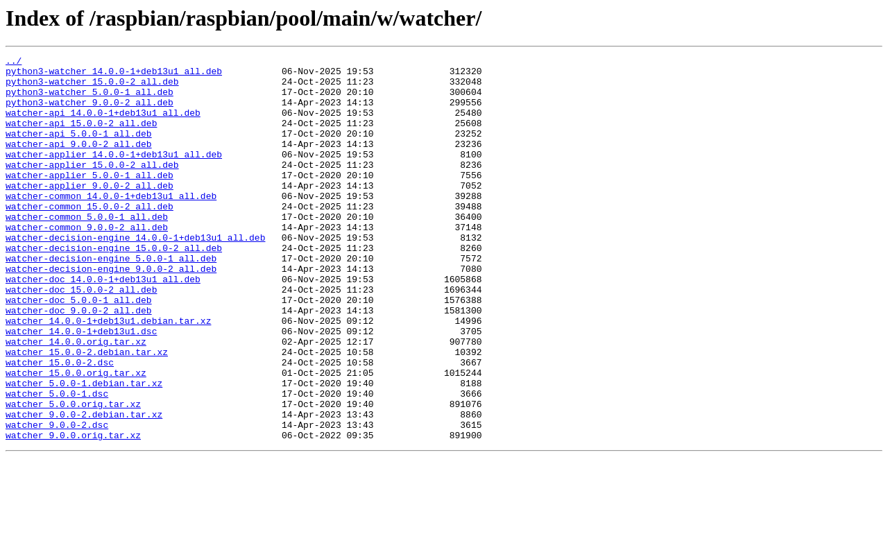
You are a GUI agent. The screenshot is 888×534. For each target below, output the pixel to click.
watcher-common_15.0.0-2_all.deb (89, 237)
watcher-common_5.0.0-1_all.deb (87, 249)
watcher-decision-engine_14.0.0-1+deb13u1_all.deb (135, 274)
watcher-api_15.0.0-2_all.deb (81, 137)
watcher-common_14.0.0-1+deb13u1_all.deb (111, 224)
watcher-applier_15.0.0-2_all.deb (92, 187)
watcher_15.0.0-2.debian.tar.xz (87, 412)
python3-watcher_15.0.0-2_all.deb (92, 87)
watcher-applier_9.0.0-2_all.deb (89, 212)
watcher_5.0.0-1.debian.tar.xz (84, 449)
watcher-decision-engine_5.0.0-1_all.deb (111, 299)
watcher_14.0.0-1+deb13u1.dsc (81, 387)
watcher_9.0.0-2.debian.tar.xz (84, 487)
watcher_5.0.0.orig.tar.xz (73, 474)
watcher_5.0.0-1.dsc (57, 462)
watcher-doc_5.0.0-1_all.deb (79, 349)
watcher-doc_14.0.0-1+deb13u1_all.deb (103, 324)
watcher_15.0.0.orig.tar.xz (76, 437)
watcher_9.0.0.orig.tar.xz (73, 512)
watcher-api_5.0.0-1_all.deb (79, 150)
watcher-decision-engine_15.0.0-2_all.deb (114, 287)
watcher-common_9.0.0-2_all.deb (87, 262)
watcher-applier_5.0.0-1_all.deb (89, 199)
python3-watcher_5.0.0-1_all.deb (89, 100)
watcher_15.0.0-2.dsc (60, 424)
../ (14, 62)
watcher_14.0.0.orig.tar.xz (76, 399)
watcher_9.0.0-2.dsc (57, 499)
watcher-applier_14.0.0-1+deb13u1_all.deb (114, 175)
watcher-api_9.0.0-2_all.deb (79, 162)
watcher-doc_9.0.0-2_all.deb (79, 362)
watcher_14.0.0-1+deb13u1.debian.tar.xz (108, 374)
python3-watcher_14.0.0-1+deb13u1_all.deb (114, 75)
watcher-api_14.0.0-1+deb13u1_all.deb (103, 125)
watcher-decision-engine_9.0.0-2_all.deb (111, 312)
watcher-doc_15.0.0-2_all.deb (81, 337)
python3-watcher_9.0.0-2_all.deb (89, 112)
